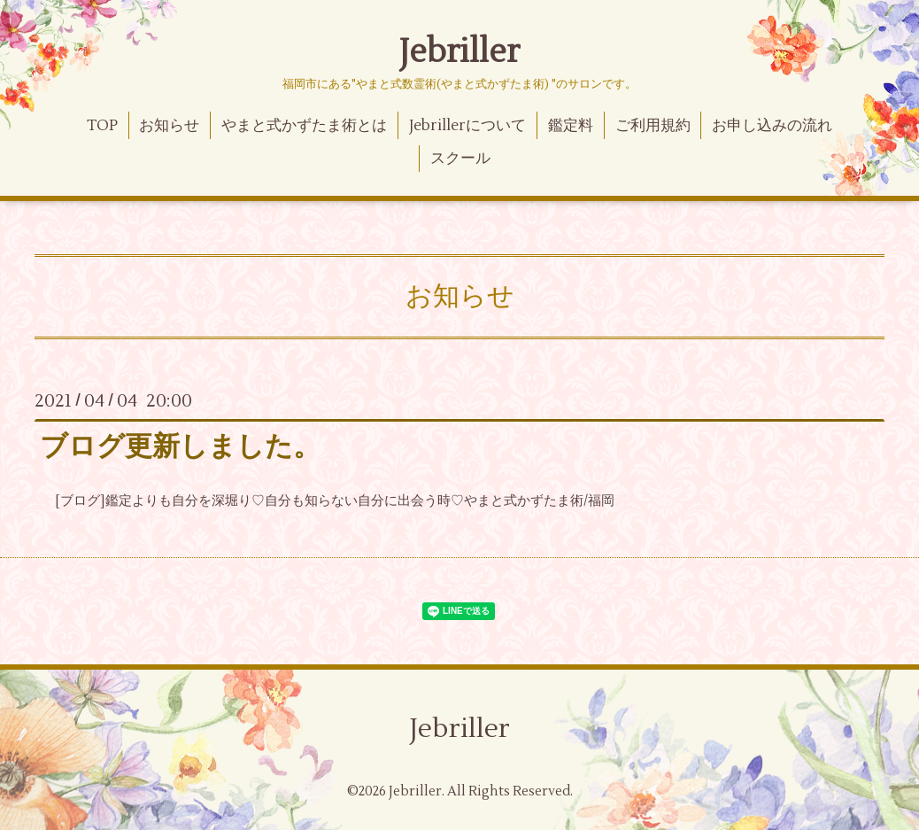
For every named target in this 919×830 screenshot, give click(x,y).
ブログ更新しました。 (180, 446)
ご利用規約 (653, 126)
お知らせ (169, 126)
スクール (460, 158)
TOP (102, 126)
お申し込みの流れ (772, 126)
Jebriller (459, 52)
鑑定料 (570, 126)
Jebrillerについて (467, 126)
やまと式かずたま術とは (304, 126)
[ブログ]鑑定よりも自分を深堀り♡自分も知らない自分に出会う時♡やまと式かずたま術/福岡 (334, 501)
